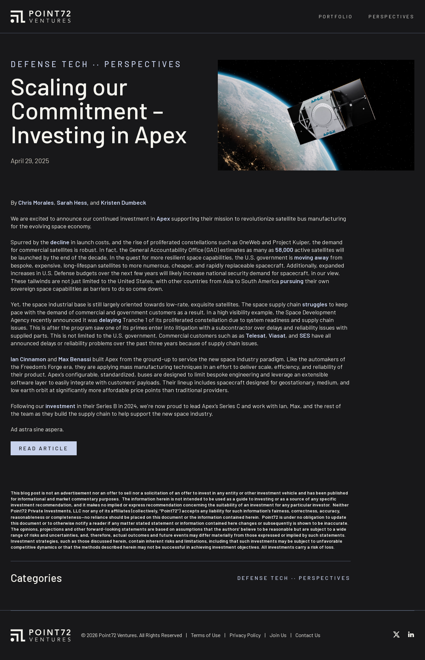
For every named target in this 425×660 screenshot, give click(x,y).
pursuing (291, 280)
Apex (163, 218)
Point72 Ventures (40, 17)
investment (60, 405)
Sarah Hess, (73, 202)
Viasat (277, 335)
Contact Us (308, 635)
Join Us (278, 635)
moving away (311, 257)
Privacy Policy (245, 635)
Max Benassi (74, 359)
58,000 (284, 249)
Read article (44, 448)
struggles (314, 304)
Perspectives (391, 16)
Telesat (256, 335)
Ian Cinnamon (28, 359)
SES (304, 335)
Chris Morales (36, 202)
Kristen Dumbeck (123, 202)
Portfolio (336, 16)
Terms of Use (205, 635)
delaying (110, 319)
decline (59, 242)
